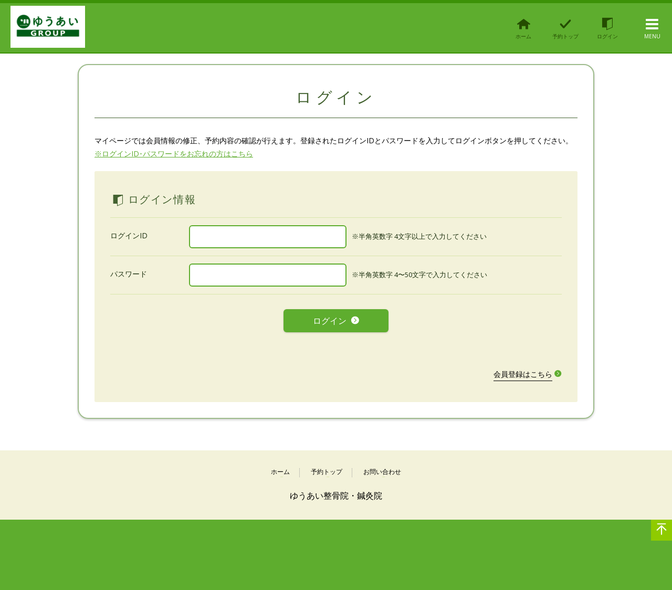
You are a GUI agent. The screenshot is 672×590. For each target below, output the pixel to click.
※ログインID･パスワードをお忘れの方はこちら (173, 154)
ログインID (129, 235)
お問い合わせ (382, 469)
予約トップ (326, 469)
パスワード (128, 274)
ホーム (280, 469)
